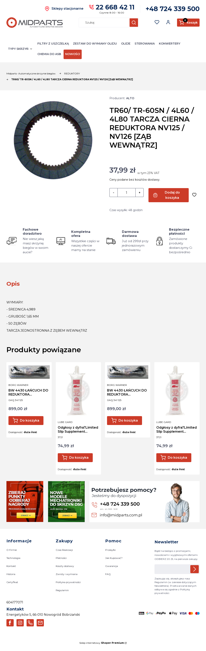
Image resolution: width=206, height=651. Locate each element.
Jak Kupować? (114, 558)
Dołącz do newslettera (194, 569)
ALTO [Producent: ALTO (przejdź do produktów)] (130, 98)
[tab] (13, 283)
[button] (134, 22)
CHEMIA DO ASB (49, 54)
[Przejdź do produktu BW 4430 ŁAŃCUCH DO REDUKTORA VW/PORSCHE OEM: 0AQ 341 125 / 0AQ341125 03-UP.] (29, 372)
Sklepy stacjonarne (67, 8)
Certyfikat (12, 582)
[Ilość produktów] (126, 192)
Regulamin (62, 590)
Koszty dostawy (65, 566)
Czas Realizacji (64, 550)
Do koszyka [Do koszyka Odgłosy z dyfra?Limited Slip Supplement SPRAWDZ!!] (79, 457)
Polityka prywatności (68, 582)
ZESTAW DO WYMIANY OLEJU (95, 43)
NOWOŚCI (72, 54)
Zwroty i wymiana (66, 574)
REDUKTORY (72, 73)
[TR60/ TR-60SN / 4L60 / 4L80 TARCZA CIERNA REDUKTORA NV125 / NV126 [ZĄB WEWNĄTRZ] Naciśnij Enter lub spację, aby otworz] (53, 143)
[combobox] (102, 22)
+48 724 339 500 (173, 9)
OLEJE (125, 43)
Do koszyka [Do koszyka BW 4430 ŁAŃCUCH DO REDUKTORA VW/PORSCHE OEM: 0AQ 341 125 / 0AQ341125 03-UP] (29, 420)
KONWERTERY (169, 43)
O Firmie (11, 550)
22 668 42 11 (115, 7)
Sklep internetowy (101, 642)
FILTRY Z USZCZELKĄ (53, 43)
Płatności (61, 558)
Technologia (13, 558)
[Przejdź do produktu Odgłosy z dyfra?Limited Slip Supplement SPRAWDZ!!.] (78, 390)
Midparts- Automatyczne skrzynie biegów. (31, 73)
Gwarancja (111, 566)
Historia (10, 574)
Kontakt (11, 566)
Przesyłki (110, 550)
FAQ (108, 574)
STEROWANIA (145, 43)
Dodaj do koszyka (172, 195)
